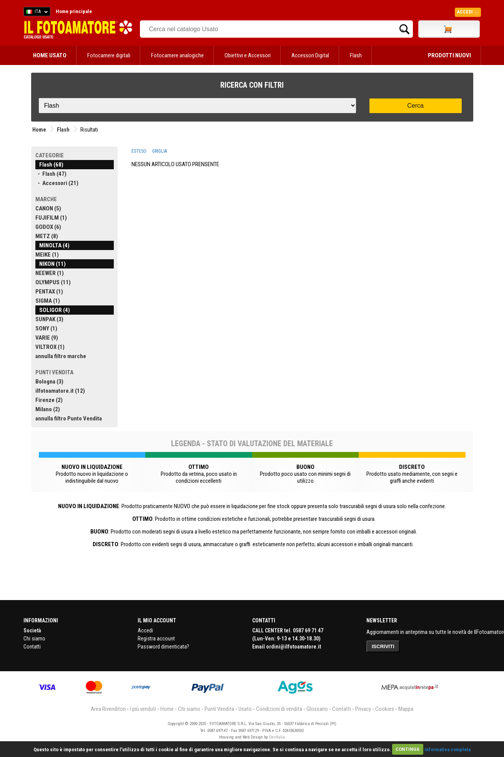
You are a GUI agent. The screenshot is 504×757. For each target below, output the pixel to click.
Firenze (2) (49, 400)
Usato (245, 708)
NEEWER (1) (49, 273)
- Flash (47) (51, 173)
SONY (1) (46, 328)
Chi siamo (34, 638)
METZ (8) (46, 236)
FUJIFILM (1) (51, 217)
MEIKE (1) (47, 254)
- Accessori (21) (56, 183)
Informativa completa (447, 749)
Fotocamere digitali (108, 55)
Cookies (384, 708)
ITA (35, 13)
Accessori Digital (310, 55)
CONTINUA (407, 749)
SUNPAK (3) (49, 319)
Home (39, 130)
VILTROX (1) (50, 346)
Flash (356, 55)
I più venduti (143, 708)
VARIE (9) (46, 337)
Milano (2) (47, 409)
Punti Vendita (219, 708)
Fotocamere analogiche (177, 55)
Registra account (156, 638)
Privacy (363, 708)
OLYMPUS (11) (53, 282)
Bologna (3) (49, 381)
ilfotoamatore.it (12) (60, 390)
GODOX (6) (48, 226)
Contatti (32, 647)
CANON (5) (48, 208)
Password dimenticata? (163, 647)
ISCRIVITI (383, 646)
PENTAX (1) (49, 291)
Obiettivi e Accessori (248, 55)
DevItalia (277, 737)
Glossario (317, 708)
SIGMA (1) (47, 300)
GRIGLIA (159, 151)
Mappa (405, 708)
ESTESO (138, 151)
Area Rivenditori (108, 708)
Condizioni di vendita (279, 708)
